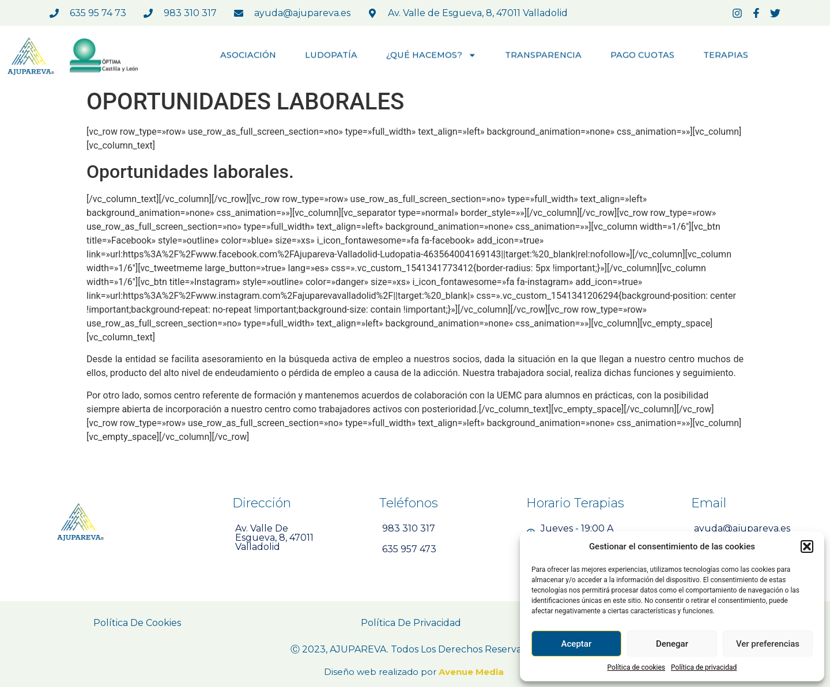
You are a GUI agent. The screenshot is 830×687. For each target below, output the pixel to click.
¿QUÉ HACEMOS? (431, 55)
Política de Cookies (137, 622)
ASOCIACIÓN (248, 55)
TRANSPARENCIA (543, 55)
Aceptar (576, 644)
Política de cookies (637, 667)
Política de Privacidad (411, 622)
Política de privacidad (704, 667)
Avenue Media (472, 671)
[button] (807, 546)
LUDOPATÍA (331, 55)
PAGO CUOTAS (642, 55)
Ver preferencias (767, 644)
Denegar (672, 644)
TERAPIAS (725, 55)
